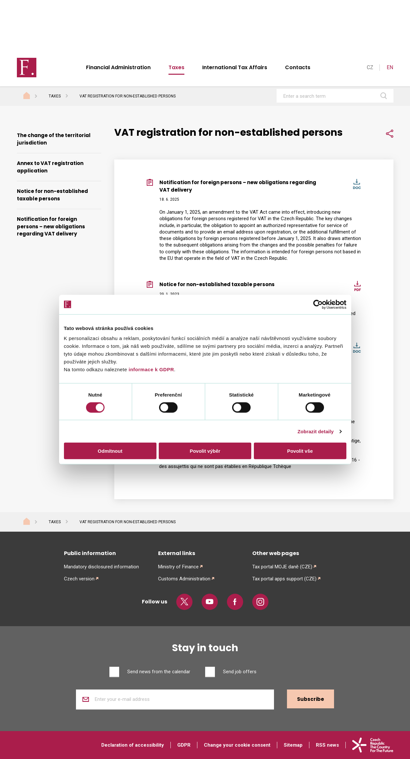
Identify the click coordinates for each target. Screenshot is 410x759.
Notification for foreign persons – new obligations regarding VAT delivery (51, 226)
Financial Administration (118, 67)
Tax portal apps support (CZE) (284, 579)
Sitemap (293, 745)
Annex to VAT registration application (50, 167)
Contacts (297, 67)
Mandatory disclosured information (101, 567)
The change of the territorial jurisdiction (54, 139)
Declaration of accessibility (132, 745)
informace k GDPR (150, 369)
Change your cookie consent (237, 745)
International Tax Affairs (234, 67)
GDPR (184, 745)
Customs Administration (184, 579)
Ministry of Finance (178, 567)
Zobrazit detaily (315, 431)
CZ (370, 67)
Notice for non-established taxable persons (52, 195)
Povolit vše (300, 451)
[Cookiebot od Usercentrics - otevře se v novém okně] (318, 304)
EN (390, 67)
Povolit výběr (205, 451)
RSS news (327, 745)
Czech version (79, 579)
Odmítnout (110, 451)
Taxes (176, 67)
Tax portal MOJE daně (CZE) (282, 567)
